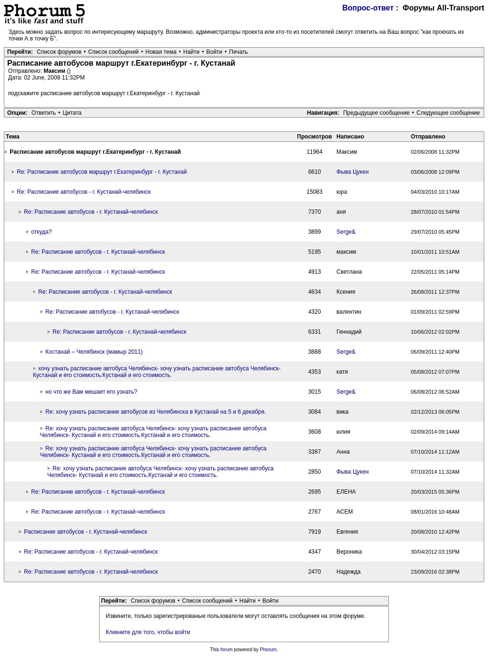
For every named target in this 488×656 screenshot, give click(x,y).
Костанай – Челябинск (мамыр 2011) (93, 351)
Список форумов (59, 52)
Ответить (43, 112)
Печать (238, 52)
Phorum (268, 649)
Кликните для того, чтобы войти (148, 632)
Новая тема (160, 52)
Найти (191, 52)
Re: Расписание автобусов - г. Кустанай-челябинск (84, 192)
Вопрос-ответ (368, 8)
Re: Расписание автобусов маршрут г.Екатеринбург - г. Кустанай (102, 172)
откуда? (41, 232)
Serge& (346, 232)
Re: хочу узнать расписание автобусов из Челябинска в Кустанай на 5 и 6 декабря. (155, 411)
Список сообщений (113, 52)
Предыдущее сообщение (376, 112)
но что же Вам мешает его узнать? (91, 391)
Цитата (72, 112)
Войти (214, 52)
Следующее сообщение (448, 112)
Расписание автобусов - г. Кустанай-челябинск (85, 531)
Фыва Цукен (352, 172)
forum (227, 649)
